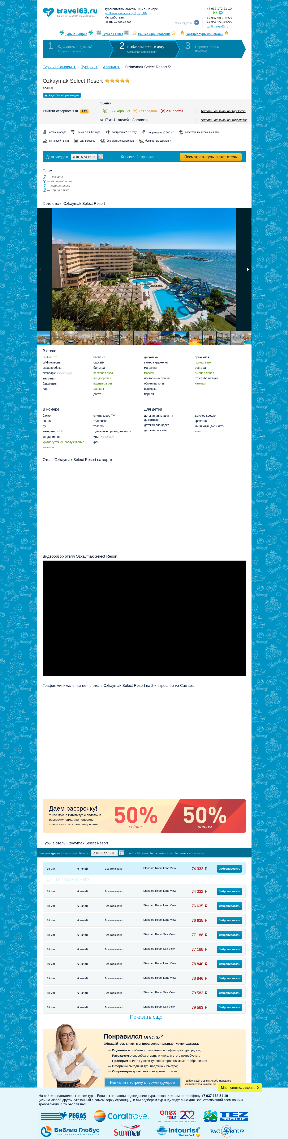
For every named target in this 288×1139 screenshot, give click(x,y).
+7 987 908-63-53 (219, 18)
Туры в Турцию (76, 34)
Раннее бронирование (154, 34)
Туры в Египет (112, 34)
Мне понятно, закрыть (238, 1087)
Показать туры (223, 853)
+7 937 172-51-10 (219, 8)
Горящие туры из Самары (204, 34)
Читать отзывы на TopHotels (223, 111)
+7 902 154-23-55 (219, 22)
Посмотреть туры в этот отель (210, 157)
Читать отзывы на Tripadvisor (224, 120)
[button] (247, 269)
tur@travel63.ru (218, 26)
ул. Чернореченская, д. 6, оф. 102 (126, 13)
